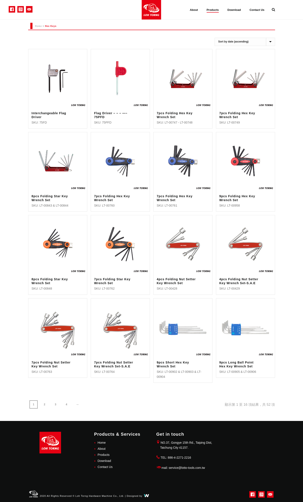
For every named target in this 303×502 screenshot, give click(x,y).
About (194, 9)
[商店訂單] (245, 42)
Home (38, 26)
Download (234, 9)
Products (213, 9)
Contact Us (257, 9)
